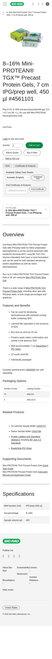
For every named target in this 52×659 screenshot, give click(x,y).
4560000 (31, 370)
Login (5, 139)
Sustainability (23, 567)
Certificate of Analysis (25, 166)
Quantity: (6, 145)
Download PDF (38, 178)
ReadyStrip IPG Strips (21, 448)
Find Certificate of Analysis (18, 185)
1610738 (36, 431)
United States (11, 608)
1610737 (41, 426)
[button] (3, 13)
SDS (7, 166)
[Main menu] (5, 4)
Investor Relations (33, 578)
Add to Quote (12, 153)
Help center (8, 590)
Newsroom (22, 574)
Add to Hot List (12, 158)
